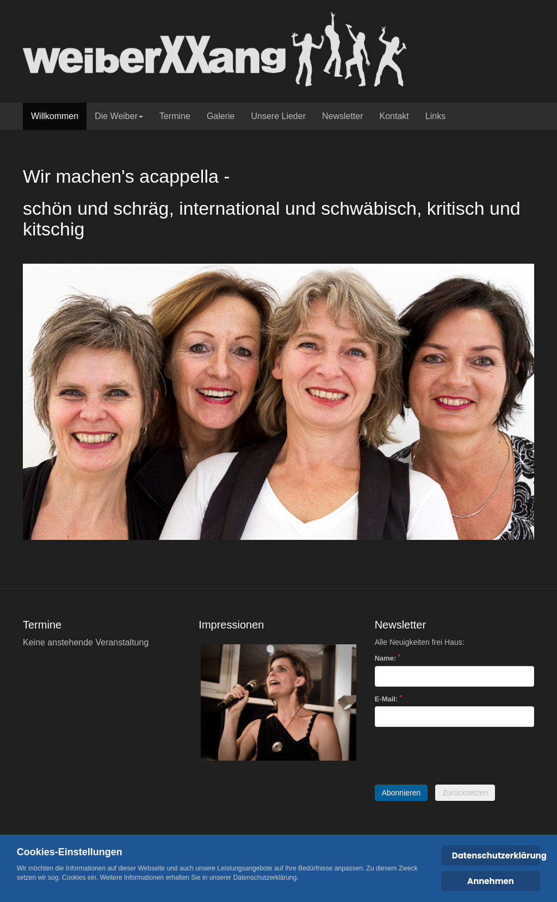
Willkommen (54, 116)
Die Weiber (119, 116)
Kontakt (394, 116)
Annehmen (490, 881)
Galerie (221, 116)
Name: (386, 658)
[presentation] (457, 756)
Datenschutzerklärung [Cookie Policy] (496, 855)
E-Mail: (386, 699)
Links (435, 116)
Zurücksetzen (465, 792)
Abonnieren (401, 792)
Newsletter (342, 116)
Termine (174, 116)
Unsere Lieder (278, 116)
